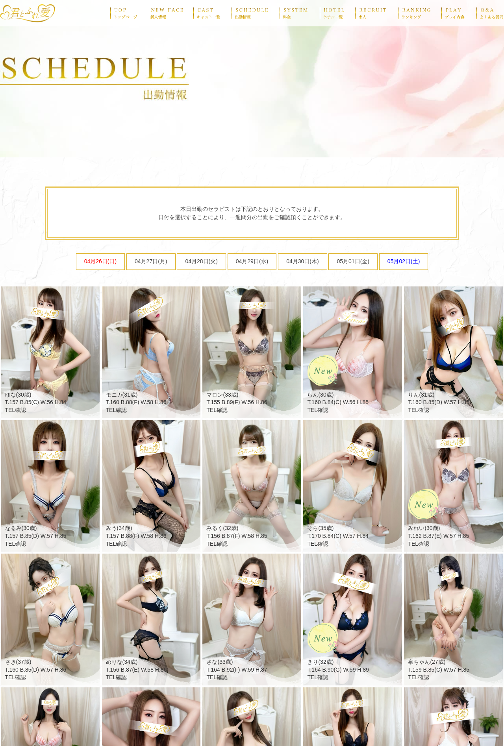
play (458, 13)
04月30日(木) (302, 261)
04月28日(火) (201, 261)
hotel (337, 13)
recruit (376, 13)
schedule (256, 13)
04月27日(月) (151, 261)
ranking (419, 13)
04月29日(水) (252, 261)
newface (170, 13)
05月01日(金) (353, 261)
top (128, 13)
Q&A (490, 13)
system (300, 13)
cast (212, 13)
